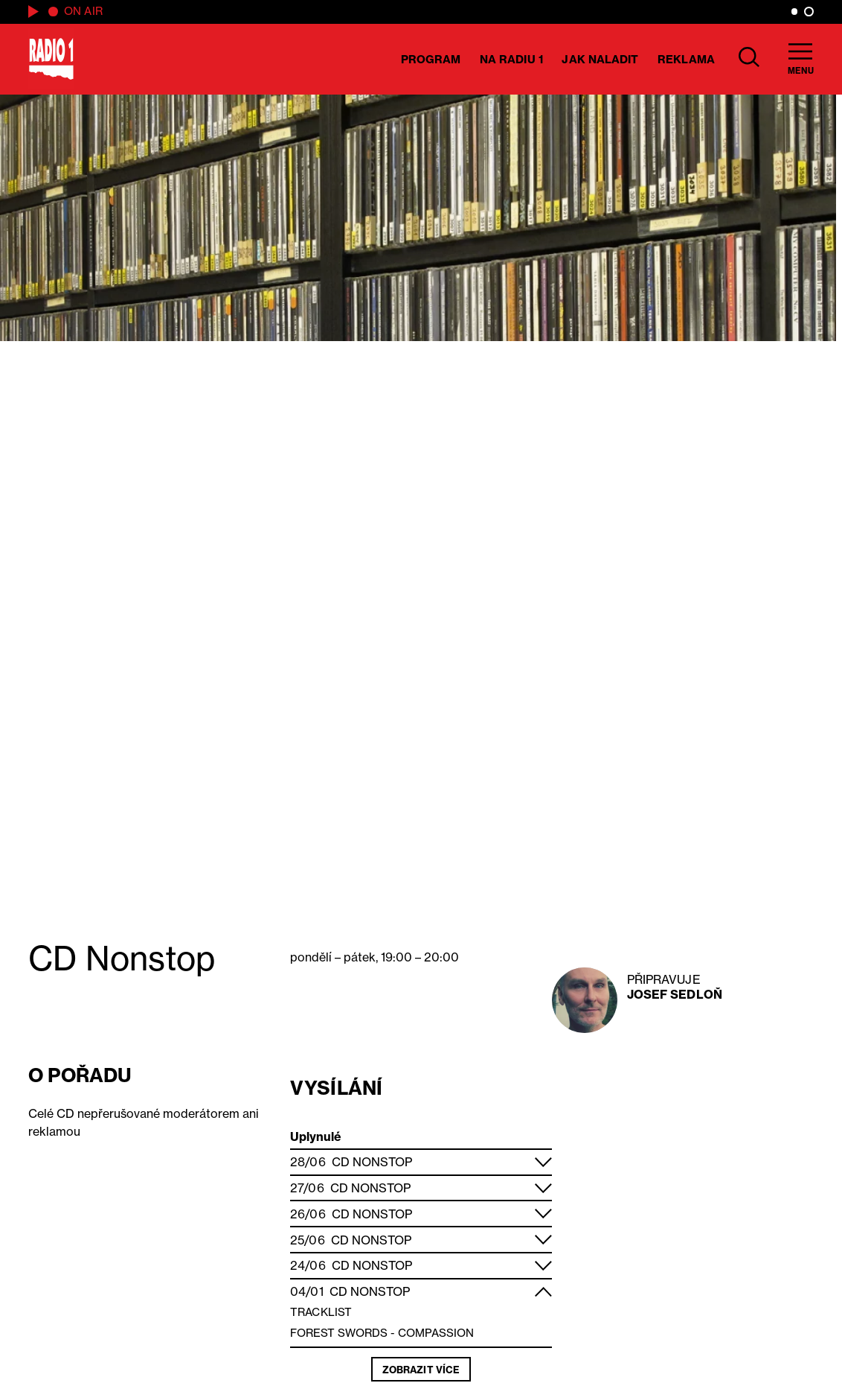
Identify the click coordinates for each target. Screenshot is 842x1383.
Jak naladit (600, 59)
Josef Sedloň (674, 994)
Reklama (686, 59)
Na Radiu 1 (511, 59)
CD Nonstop (372, 1161)
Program (431, 59)
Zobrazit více (421, 1370)
